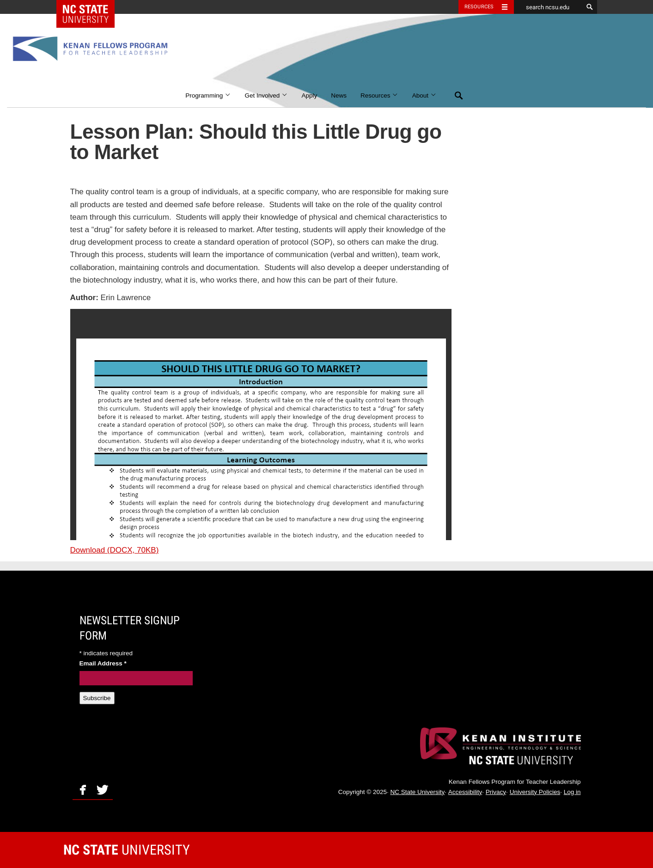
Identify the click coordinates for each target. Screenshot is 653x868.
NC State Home (91, 7)
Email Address (103, 663)
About (424, 95)
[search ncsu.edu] (548, 7)
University (126, 850)
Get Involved (265, 95)
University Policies (535, 791)
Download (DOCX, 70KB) (114, 550)
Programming (208, 95)
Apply (309, 95)
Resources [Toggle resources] (479, 7)
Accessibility (465, 791)
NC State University (417, 791)
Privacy (496, 791)
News (339, 95)
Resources (379, 95)
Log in (572, 791)
